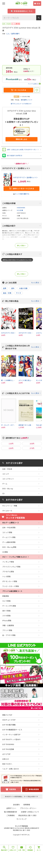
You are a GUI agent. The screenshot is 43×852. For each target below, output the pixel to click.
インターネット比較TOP (11, 734)
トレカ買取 (6, 576)
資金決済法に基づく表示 (27, 815)
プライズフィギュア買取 (11, 566)
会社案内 (16, 804)
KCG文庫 (20, 210)
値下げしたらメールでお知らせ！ (21, 104)
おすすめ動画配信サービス (12, 729)
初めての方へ (7, 764)
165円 (32, 443)
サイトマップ (21, 819)
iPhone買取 (6, 620)
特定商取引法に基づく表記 (21, 830)
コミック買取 (7, 532)
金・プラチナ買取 (8, 635)
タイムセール (7, 510)
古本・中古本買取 (8, 527)
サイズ (18, 293)
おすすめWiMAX (8, 744)
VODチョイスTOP (8, 720)
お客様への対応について (30, 812)
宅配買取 (12, 789)
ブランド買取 (7, 630)
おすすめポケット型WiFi (11, 739)
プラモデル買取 (8, 571)
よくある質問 (23, 282)
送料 (12, 288)
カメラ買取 (6, 601)
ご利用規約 (10, 815)
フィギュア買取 (8, 562)
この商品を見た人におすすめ (23, 393)
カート (39, 850)
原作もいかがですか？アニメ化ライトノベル (17, 260)
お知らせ (5, 759)
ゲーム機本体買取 (8, 542)
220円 (11, 448)
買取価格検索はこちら (21, 11)
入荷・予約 (21, 850)
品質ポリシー (11, 808)
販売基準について (26, 100)
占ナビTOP (6, 754)
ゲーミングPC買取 (9, 606)
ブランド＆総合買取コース (12, 591)
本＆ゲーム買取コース (10, 522)
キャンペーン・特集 (9, 506)
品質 (4, 288)
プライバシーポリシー (28, 808)
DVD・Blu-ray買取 (9, 547)
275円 (32, 448)
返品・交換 (7, 293)
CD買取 (5, 552)
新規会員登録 (34, 789)
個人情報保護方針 (10, 812)
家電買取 (5, 596)
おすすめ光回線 (8, 749)
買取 (38, 3)
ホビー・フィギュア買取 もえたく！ (15, 557)
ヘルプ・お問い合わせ (10, 769)
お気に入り (13, 850)
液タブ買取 (6, 611)
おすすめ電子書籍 (8, 725)
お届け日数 (23, 288)
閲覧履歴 (30, 850)
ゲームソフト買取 (8, 537)
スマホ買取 (6, 615)
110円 (11, 443)
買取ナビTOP (7, 715)
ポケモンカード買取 (9, 581)
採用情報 (26, 804)
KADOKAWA (21, 208)
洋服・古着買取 (8, 625)
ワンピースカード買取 (10, 586)
